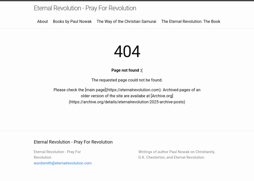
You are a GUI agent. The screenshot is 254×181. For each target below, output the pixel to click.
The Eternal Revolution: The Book (190, 21)
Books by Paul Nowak (72, 21)
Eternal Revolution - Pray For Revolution (85, 8)
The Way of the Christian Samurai (126, 21)
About (42, 21)
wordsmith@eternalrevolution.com (63, 163)
